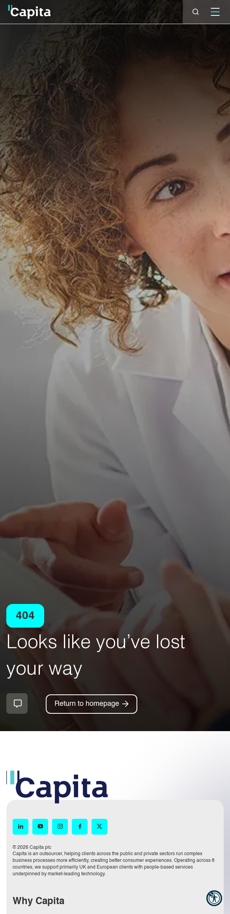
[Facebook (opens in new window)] (80, 827)
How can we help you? (17, 703)
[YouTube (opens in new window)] (40, 827)
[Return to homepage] (91, 704)
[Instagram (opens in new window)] (60, 827)
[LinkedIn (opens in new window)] (20, 827)
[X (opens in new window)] (99, 827)
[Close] (195, 12)
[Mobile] (215, 12)
